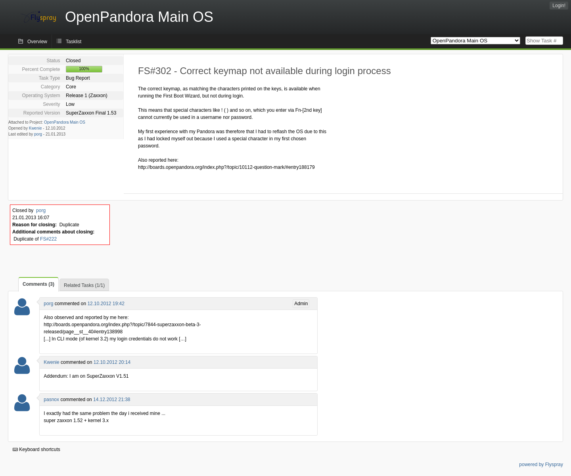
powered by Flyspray (541, 464)
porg (38, 134)
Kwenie (35, 128)
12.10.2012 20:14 (112, 362)
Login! (558, 5)
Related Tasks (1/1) (84, 285)
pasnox (51, 399)
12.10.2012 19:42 (105, 303)
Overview (37, 41)
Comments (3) (38, 284)
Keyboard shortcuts (36, 449)
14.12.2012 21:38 (111, 399)
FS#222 (48, 239)
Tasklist (73, 41)
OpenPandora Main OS (64, 122)
